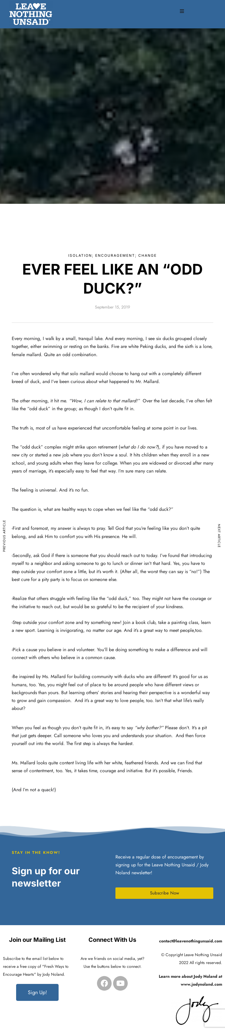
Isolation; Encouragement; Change (112, 255)
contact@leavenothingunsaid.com (190, 941)
